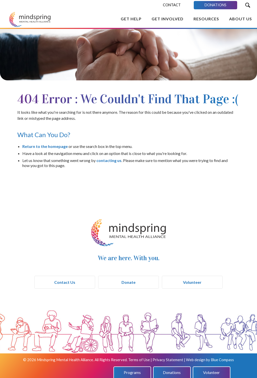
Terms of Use (139, 359)
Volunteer (192, 282)
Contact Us (64, 282)
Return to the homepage (45, 146)
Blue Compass (222, 359)
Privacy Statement (168, 359)
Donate (128, 282)
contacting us (108, 160)
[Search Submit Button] (247, 5)
